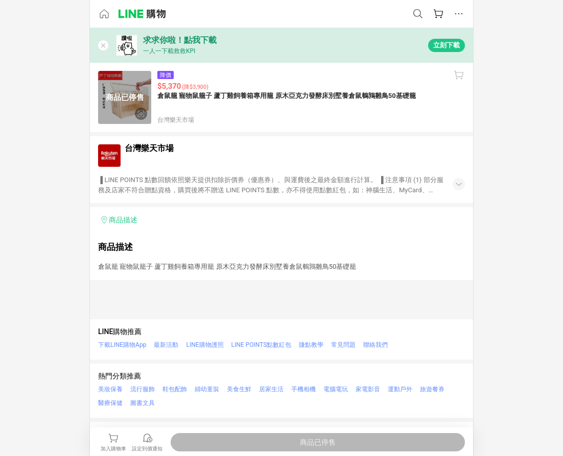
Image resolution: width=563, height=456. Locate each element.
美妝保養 (110, 389)
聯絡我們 (375, 344)
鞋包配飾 (174, 389)
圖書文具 (142, 403)
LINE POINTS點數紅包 (261, 344)
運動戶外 (400, 389)
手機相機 (303, 389)
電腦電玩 (335, 389)
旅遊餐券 (432, 389)
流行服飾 (142, 389)
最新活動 (166, 344)
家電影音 (368, 389)
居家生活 (271, 389)
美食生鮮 (239, 389)
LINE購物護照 (204, 344)
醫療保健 (110, 403)
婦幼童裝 (207, 389)
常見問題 (343, 344)
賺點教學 (311, 344)
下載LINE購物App (122, 344)
